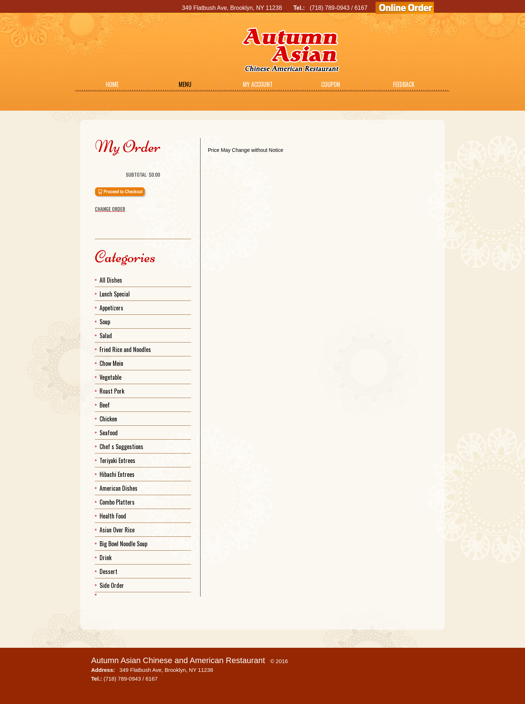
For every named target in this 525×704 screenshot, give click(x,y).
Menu (185, 84)
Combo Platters (117, 502)
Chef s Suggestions (121, 446)
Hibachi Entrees (117, 474)
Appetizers (111, 307)
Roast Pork (112, 391)
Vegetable (110, 377)
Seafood (109, 432)
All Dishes (111, 280)
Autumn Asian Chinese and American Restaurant (178, 660)
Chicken (108, 418)
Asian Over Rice (117, 529)
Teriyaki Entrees (117, 460)
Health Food (113, 516)
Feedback (404, 84)
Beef (105, 405)
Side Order (112, 585)
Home (112, 84)
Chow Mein (111, 363)
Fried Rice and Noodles (125, 349)
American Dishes (118, 488)
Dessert (108, 571)
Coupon (330, 84)
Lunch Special (115, 294)
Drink (106, 557)
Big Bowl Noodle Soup (123, 543)
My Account (258, 84)
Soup (105, 321)
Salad (106, 335)
